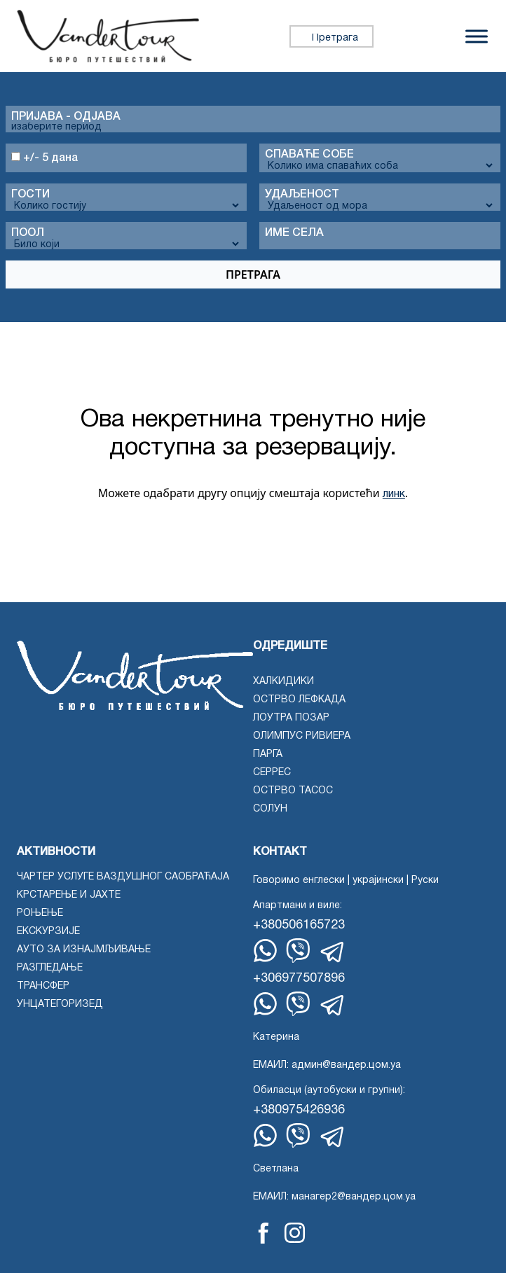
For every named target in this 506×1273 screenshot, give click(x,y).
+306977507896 (299, 979)
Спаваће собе (309, 155)
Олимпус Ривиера (301, 736)
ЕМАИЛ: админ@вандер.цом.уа (327, 1065)
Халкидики (283, 681)
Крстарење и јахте (69, 895)
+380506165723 (299, 925)
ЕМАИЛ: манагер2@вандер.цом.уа (334, 1197)
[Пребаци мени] (476, 36)
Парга (267, 754)
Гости (30, 195)
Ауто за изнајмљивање (84, 949)
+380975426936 (299, 1110)
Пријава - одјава (66, 117)
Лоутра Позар (291, 718)
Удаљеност (302, 195)
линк (394, 494)
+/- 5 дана (44, 157)
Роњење (40, 913)
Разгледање (50, 968)
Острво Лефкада (299, 699)
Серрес (272, 772)
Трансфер (43, 986)
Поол (27, 233)
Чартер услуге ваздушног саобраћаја (123, 877)
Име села (294, 233)
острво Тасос (293, 790)
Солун (270, 809)
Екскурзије (48, 931)
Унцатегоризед (60, 1004)
